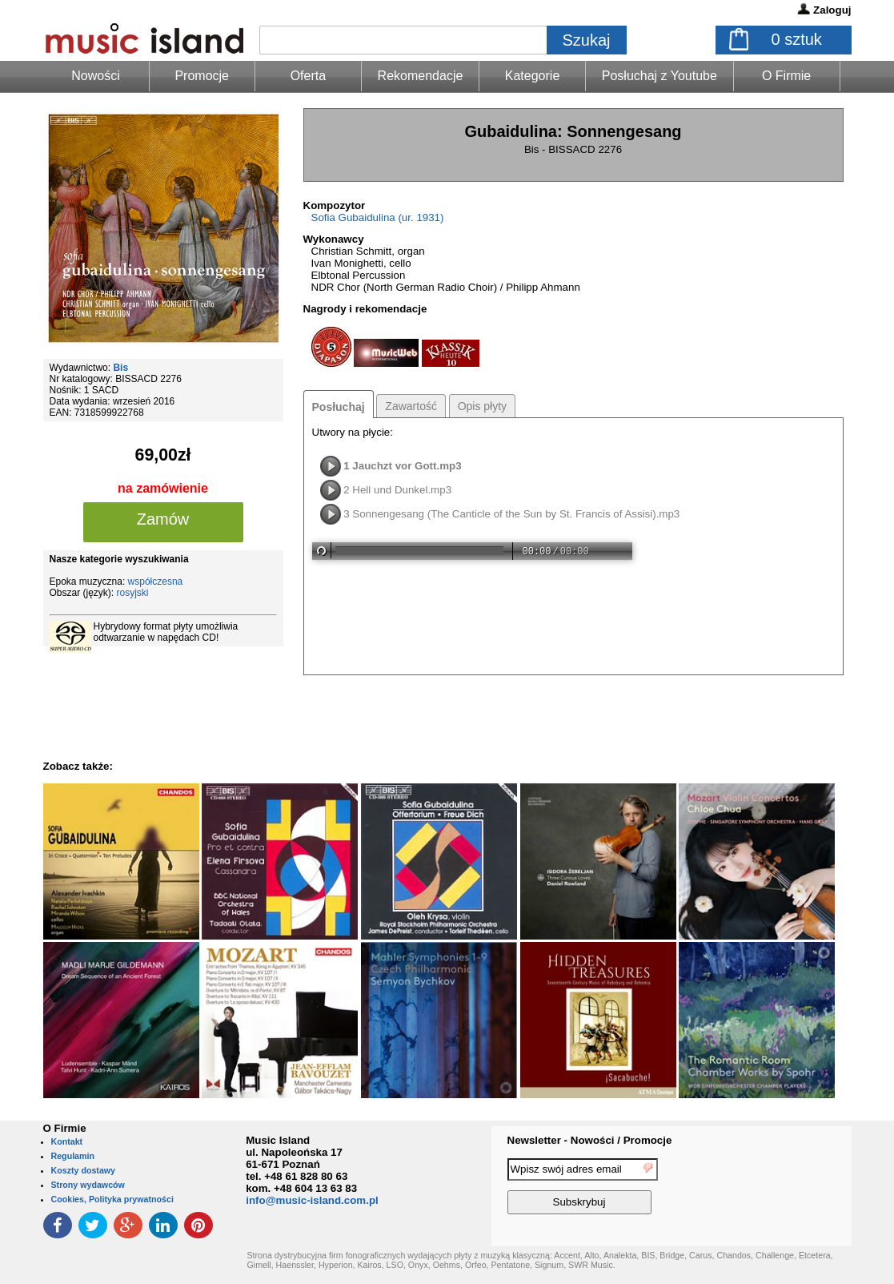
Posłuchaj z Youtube (659, 76)
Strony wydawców (88, 1184)
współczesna (155, 581)
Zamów (163, 519)
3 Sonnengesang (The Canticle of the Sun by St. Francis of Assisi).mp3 (511, 514)
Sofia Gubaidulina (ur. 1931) (377, 217)
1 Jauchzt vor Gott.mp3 (402, 466)
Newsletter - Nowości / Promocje (589, 1140)
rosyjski (133, 592)
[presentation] (786, 1188)
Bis (120, 367)
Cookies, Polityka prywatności (112, 1199)
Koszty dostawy (83, 1170)
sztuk (797, 39)
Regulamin (72, 1156)
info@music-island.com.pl (312, 1200)
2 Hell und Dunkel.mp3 (397, 490)
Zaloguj (832, 10)
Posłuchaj (338, 406)
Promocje (201, 76)
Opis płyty (482, 406)
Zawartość (411, 406)
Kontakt (67, 1141)
